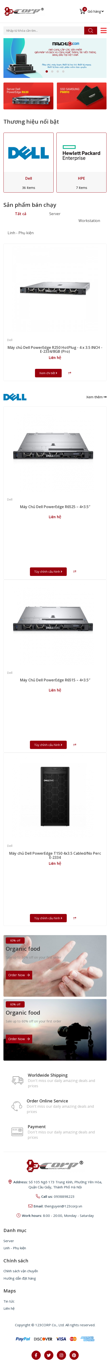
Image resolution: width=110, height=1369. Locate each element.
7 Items (81, 187)
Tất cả (20, 213)
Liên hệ (8, 1308)
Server (55, 213)
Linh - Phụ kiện (21, 232)
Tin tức (8, 1301)
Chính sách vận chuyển (20, 1271)
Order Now (19, 975)
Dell (28, 178)
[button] (46, 71)
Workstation (89, 220)
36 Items (28, 187)
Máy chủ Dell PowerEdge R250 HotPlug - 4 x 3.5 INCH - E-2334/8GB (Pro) (55, 349)
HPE (81, 178)
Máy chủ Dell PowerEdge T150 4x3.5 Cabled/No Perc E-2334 (55, 855)
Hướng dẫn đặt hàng (19, 1278)
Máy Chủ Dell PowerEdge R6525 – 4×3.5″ (55, 506)
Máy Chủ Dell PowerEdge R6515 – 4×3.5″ (55, 680)
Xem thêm (96, 397)
